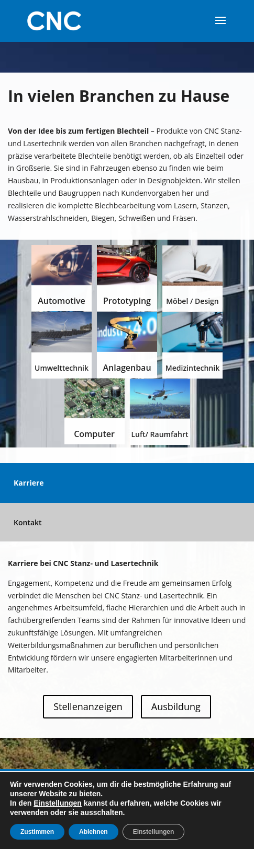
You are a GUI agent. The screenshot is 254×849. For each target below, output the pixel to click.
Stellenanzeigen (88, 706)
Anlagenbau (127, 367)
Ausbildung (176, 706)
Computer (94, 434)
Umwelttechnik (62, 368)
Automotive (61, 300)
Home (42, 783)
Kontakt (28, 522)
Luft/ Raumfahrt (159, 434)
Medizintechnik (192, 368)
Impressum (126, 783)
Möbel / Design (192, 301)
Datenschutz (181, 783)
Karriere (29, 483)
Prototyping (127, 300)
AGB (223, 783)
